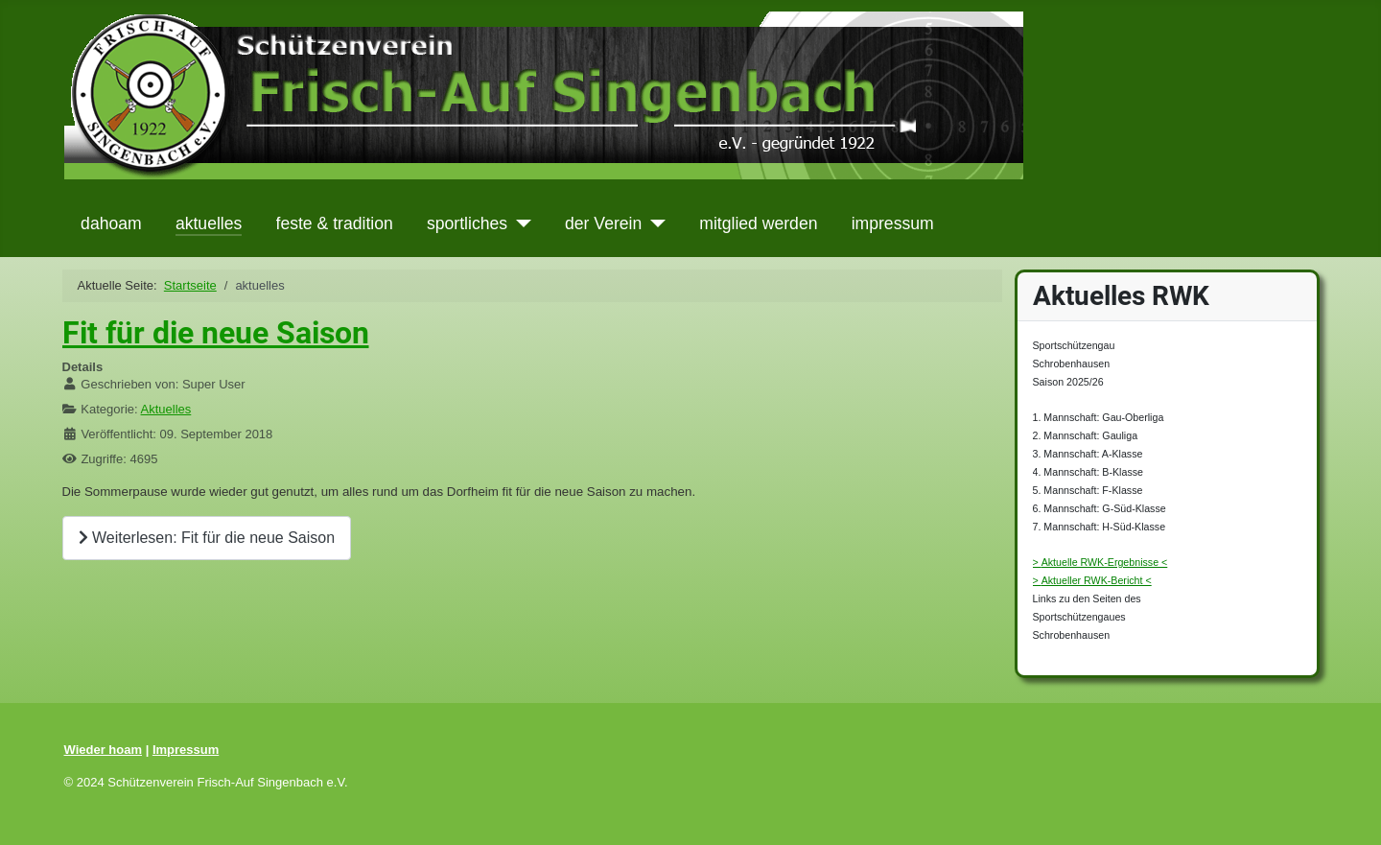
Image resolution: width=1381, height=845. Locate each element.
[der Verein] (654, 223)
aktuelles (209, 223)
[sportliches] (519, 223)
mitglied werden (758, 223)
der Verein (603, 223)
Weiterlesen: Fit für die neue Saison (207, 537)
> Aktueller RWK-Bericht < (1092, 580)
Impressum (185, 749)
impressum (893, 223)
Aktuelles (166, 409)
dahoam (111, 223)
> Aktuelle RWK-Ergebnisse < (1100, 562)
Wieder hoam (103, 749)
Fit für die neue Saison (215, 333)
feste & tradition (334, 223)
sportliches (467, 223)
